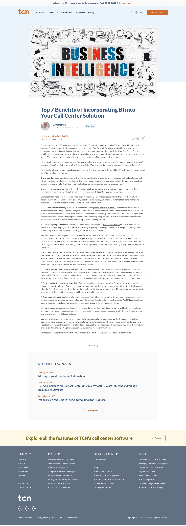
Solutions (39, 12)
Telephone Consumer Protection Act (110, 300)
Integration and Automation (60, 475)
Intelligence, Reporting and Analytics (63, 479)
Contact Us (23, 483)
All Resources (100, 459)
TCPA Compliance (146, 479)
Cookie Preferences (74, 517)
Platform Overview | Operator (61, 459)
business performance (106, 162)
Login (142, 12)
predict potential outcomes (104, 207)
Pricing (91, 12)
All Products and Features (59, 487)
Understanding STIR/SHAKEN (152, 483)
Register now (125, 3)
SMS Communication (148, 475)
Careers (21, 463)
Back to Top (93, 346)
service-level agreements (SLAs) (104, 303)
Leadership (23, 467)
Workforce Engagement (58, 467)
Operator (90, 126)
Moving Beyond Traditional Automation (61, 376)
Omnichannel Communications (61, 463)
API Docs (98, 463)
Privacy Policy (42, 517)
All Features (157, 438)
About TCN (52, 12)
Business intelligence (50, 145)
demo (89, 332)
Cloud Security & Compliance (106, 475)
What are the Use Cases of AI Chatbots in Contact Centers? (72, 399)
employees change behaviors (92, 252)
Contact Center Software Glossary (109, 479)
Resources (66, 12)
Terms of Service (25, 517)
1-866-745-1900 (25, 487)
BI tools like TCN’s (115, 170)
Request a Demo (157, 12)
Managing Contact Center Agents (153, 463)
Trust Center (56, 517)
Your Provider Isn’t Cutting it (151, 487)
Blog (96, 467)
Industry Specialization (104, 483)
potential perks (98, 261)
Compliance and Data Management (63, 471)
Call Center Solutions (103, 471)
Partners (22, 475)
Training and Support (103, 487)
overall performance (111, 224)
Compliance (80, 12)
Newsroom (23, 471)
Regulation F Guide (147, 471)
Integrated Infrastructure (59, 483)
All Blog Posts (93, 411)
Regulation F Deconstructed (151, 467)
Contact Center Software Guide (152, 459)
